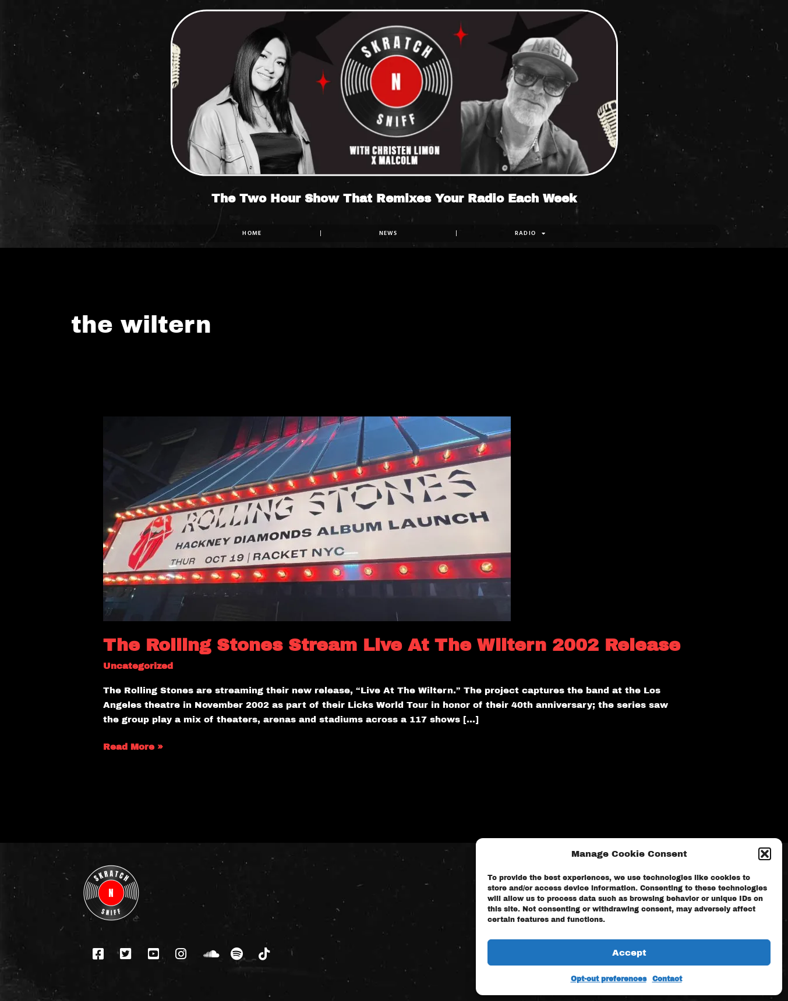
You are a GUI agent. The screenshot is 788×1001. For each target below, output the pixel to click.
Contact (667, 979)
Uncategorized (138, 666)
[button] (765, 854)
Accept (629, 952)
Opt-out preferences (608, 979)
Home (252, 233)
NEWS (388, 233)
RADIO (530, 233)
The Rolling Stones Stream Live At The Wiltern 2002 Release (391, 645)
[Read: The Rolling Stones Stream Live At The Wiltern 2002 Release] (307, 518)
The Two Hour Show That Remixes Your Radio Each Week (394, 198)
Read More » (133, 745)
